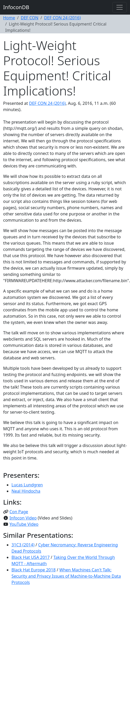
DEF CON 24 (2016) (62, 18)
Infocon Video (23, 518)
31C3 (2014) (22, 545)
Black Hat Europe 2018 (33, 570)
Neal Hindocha (25, 491)
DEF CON (29, 18)
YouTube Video (23, 524)
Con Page (18, 512)
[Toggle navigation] (119, 7)
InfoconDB (16, 7)
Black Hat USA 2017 (30, 557)
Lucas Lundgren (27, 485)
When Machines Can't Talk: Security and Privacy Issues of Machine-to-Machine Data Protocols (66, 576)
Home (9, 18)
